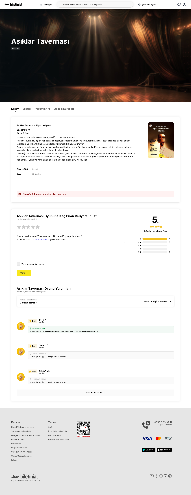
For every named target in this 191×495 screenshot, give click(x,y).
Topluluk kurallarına (40, 239)
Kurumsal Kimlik (18, 439)
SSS (50, 427)
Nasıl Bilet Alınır (54, 435)
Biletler (27, 108)
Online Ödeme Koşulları (21, 456)
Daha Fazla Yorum (95, 392)
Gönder (23, 273)
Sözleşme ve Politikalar (21, 431)
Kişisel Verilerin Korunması (22, 427)
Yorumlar (42, 108)
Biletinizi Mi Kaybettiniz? (58, 439)
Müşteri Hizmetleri (19, 448)
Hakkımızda (16, 443)
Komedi (15, 48)
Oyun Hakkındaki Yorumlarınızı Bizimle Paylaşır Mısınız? (49, 236)
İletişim (14, 460)
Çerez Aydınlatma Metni (21, 452)
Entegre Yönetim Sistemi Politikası (25, 435)
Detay (15, 108)
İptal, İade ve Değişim (57, 431)
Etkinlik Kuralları (64, 108)
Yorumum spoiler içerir (30, 264)
